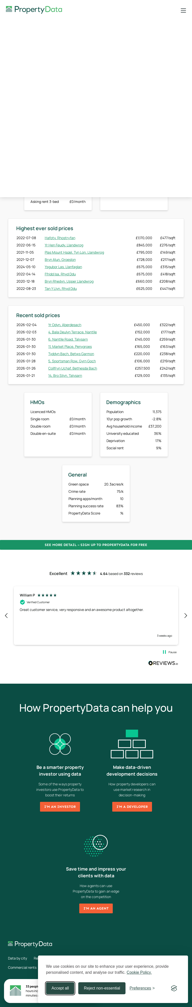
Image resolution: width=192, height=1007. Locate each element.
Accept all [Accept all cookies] (60, 988)
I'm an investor (60, 807)
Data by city (17, 958)
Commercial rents (22, 967)
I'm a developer (132, 807)
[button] (6, 616)
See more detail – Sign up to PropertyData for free (96, 545)
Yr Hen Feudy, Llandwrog (64, 245)
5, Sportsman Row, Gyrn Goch (72, 361)
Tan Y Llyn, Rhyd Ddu (61, 288)
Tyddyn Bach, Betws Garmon (71, 353)
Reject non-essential (102, 988)
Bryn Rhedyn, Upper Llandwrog (69, 281)
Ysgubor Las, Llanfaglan (63, 266)
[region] (96, 615)
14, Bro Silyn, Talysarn (65, 375)
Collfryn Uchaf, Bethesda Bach (72, 368)
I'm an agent (96, 908)
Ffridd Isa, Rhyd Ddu (60, 274)
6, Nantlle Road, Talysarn (68, 339)
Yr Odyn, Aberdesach (64, 324)
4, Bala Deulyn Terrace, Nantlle (72, 332)
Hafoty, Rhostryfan (60, 237)
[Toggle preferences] (142, 988)
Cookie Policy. (139, 972)
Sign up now (134, 187)
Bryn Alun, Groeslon (60, 259)
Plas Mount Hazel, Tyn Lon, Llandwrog (74, 252)
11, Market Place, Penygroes (70, 346)
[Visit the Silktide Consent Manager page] (174, 988)
